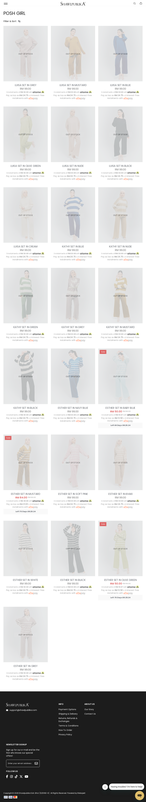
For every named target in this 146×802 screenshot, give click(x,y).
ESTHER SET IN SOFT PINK (73, 494)
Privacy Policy (65, 734)
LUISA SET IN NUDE (73, 166)
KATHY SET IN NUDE (120, 246)
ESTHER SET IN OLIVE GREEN (120, 580)
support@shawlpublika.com (21, 710)
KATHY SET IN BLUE (73, 246)
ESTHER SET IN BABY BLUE (120, 408)
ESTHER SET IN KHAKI (120, 494)
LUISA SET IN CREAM (25, 246)
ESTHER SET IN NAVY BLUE (73, 408)
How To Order (65, 730)
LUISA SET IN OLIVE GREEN (26, 166)
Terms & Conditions (68, 725)
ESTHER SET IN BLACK (73, 580)
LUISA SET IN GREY (25, 85)
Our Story (89, 709)
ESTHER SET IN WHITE (25, 580)
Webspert (81, 793)
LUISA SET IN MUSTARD (73, 85)
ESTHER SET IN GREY (25, 666)
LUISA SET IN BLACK (120, 166)
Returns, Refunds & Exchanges (68, 720)
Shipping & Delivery (68, 713)
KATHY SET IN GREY (73, 327)
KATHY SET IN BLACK (25, 408)
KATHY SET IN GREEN (25, 327)
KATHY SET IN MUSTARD (120, 327)
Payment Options (67, 709)
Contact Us (90, 713)
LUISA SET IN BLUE (120, 85)
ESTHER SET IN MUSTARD (25, 494)
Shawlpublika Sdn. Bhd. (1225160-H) (34, 793)
